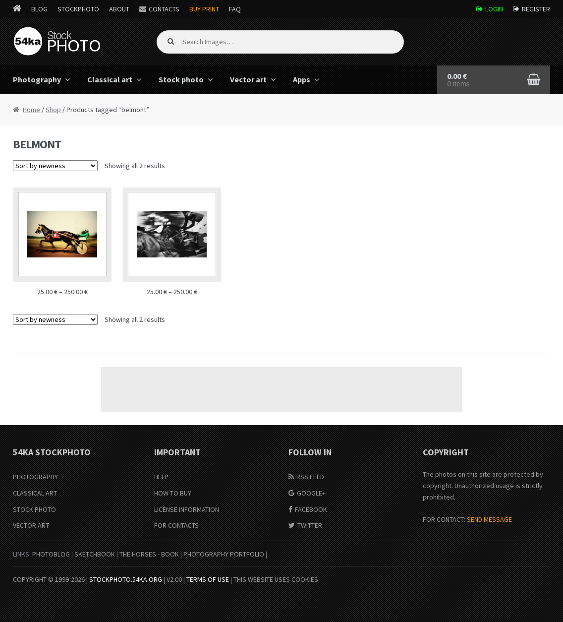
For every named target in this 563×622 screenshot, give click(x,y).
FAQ (235, 8)
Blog (39, 8)
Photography (37, 79)
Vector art (248, 79)
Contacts (164, 8)
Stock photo (181, 79)
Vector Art (31, 525)
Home (31, 109)
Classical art (109, 79)
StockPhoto (78, 8)
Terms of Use (207, 579)
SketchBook (94, 554)
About (119, 8)
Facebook (311, 509)
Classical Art (35, 493)
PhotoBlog (51, 554)
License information (186, 509)
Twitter (309, 525)
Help (161, 476)
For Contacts (176, 525)
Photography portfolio (223, 554)
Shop (53, 109)
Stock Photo (34, 509)
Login (494, 8)
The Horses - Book (149, 554)
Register (536, 8)
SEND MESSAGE (489, 519)
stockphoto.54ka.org (125, 579)
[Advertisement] (281, 389)
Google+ (311, 493)
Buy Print (204, 8)
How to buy (172, 493)
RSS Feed (310, 476)
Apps (301, 79)
